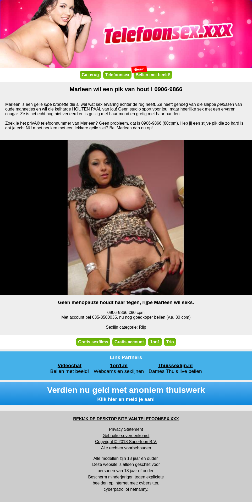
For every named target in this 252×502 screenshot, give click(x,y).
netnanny (138, 489)
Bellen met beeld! (152, 74)
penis (222, 104)
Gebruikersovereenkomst (126, 435)
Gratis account (129, 342)
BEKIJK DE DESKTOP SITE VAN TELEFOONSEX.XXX (126, 419)
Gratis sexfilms (93, 342)
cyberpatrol (114, 489)
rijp (47, 104)
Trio (170, 342)
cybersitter (148, 483)
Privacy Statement (126, 429)
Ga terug (90, 75)
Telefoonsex (117, 75)
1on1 (155, 342)
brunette (60, 104)
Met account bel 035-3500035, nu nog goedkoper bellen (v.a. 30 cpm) (125, 317)
